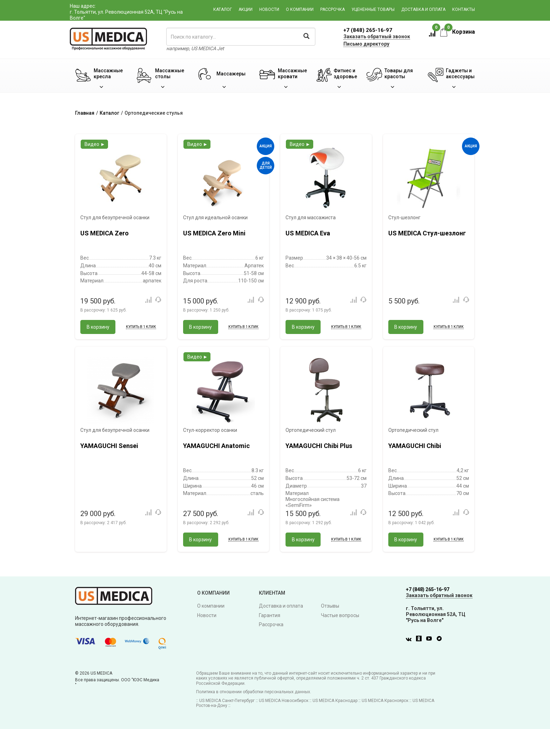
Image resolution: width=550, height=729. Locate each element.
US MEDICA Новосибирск (283, 700)
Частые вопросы (340, 615)
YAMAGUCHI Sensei (109, 445)
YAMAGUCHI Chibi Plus (319, 445)
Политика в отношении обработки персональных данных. (253, 691)
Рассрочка (332, 9)
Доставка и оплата (423, 9)
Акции (246, 9)
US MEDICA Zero (104, 233)
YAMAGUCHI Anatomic (216, 445)
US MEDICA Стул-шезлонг (427, 233)
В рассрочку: (103, 310)
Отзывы (330, 606)
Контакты (463, 9)
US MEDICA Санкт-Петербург (227, 700)
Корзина (457, 31)
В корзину (98, 327)
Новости (269, 9)
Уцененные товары (373, 9)
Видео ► (95, 144)
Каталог (222, 9)
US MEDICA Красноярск (385, 700)
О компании (300, 9)
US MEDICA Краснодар (335, 700)
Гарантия (269, 615)
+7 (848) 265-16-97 (367, 30)
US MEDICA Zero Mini (214, 233)
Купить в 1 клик (141, 327)
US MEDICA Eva (308, 233)
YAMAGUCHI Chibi (414, 445)
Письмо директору (366, 44)
